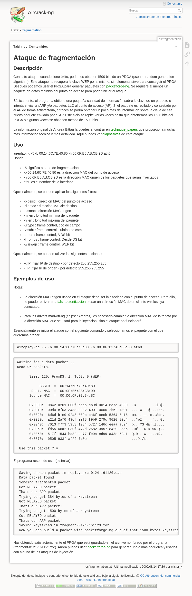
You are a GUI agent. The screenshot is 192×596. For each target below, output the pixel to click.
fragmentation (32, 30)
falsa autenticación (72, 302)
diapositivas (111, 134)
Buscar (180, 10)
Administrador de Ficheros (153, 17)
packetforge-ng (117, 86)
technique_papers (124, 129)
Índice (178, 17)
